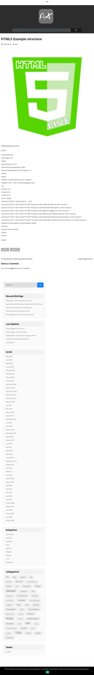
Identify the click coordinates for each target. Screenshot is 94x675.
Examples (15, 249)
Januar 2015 (10, 440)
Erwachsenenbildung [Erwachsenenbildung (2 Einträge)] (34, 600)
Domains (9, 538)
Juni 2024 (9, 360)
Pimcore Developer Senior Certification (19, 308)
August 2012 (10, 465)
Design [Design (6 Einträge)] (37, 586)
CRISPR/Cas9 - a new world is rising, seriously (21, 335)
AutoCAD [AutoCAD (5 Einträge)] (19, 581)
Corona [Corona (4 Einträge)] (8, 586)
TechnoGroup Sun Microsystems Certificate (16, 259)
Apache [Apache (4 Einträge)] (23, 577)
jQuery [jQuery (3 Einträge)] (22, 609)
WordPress (9, 562)
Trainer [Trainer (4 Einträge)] (28, 633)
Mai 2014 (9, 447)
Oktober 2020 (10, 388)
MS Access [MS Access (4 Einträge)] (30, 614)
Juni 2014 (9, 444)
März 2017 (9, 409)
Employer (9, 541)
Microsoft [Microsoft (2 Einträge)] (20, 614)
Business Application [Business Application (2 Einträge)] (31, 581)
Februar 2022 (10, 377)
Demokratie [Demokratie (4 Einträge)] (26, 586)
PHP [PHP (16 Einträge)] (28, 623)
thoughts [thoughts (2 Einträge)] (8, 633)
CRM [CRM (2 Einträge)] (17, 586)
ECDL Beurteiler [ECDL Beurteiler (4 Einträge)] (22, 596)
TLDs (7, 559)
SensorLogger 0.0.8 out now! (15, 328)
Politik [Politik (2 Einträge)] (36, 624)
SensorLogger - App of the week (16, 332)
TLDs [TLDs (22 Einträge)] (18, 632)
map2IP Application (85, 259)
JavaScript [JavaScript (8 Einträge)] (10, 609)
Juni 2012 (9, 468)
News (7, 545)
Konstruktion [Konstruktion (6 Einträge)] (34, 609)
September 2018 (11, 391)
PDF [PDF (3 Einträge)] (19, 624)
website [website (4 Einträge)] (37, 633)
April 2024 (9, 363)
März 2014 (9, 454)
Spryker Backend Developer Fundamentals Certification (24, 304)
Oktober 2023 (10, 370)
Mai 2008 (9, 489)
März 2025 (9, 356)
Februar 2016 (10, 430)
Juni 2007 (9, 492)
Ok (47, 672)
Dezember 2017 (11, 395)
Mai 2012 (9, 472)
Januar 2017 (10, 416)
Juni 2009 (9, 485)
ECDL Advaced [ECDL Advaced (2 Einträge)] (9, 596)
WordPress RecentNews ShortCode (17, 339)
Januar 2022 (10, 381)
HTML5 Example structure (10, 146)
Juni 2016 (9, 426)
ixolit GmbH (10, 342)
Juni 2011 (9, 475)
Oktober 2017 (10, 402)
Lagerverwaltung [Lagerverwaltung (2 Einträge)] (10, 614)
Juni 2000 (9, 510)
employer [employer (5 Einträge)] (21, 600)
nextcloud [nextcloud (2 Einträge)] (20, 619)
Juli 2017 (9, 405)
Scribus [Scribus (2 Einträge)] (33, 628)
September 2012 (11, 461)
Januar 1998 (10, 520)
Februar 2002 (10, 503)
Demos (5, 249)
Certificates (10, 534)
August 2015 (10, 437)
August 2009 (10, 482)
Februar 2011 (10, 478)
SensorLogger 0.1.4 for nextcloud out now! (20, 314)
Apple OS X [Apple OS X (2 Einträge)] (8, 581)
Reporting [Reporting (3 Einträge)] (23, 628)
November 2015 (11, 433)
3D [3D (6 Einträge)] (7, 577)
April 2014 (9, 451)
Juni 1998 (9, 517)
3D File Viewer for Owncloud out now (18, 311)
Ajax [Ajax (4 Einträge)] (14, 577)
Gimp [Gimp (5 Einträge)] (18, 605)
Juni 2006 (9, 496)
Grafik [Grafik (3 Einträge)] (26, 605)
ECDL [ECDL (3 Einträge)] (33, 591)
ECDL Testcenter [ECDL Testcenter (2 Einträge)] (9, 600)
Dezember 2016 (11, 419)
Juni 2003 (9, 499)
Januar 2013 (10, 458)
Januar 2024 (10, 367)
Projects (9, 552)
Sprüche (8, 555)
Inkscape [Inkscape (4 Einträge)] (36, 605)
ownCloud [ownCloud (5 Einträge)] (10, 624)
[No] (92, 671)
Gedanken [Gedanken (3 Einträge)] (9, 605)
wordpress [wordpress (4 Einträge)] (9, 638)
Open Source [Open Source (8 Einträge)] (33, 618)
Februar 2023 (10, 374)
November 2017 (11, 398)
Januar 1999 (10, 513)
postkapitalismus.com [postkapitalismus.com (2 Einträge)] (11, 628)
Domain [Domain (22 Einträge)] (11, 591)
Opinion (8, 548)
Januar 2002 (10, 506)
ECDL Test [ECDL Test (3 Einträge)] (34, 596)
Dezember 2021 (11, 384)
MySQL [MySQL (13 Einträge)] (9, 618)
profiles (8, 652)
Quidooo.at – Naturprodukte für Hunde (18, 301)
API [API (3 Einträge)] (31, 577)
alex (16, 44)
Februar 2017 (10, 412)
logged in (13, 268)
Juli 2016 (9, 423)
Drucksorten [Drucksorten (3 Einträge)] (24, 591)
